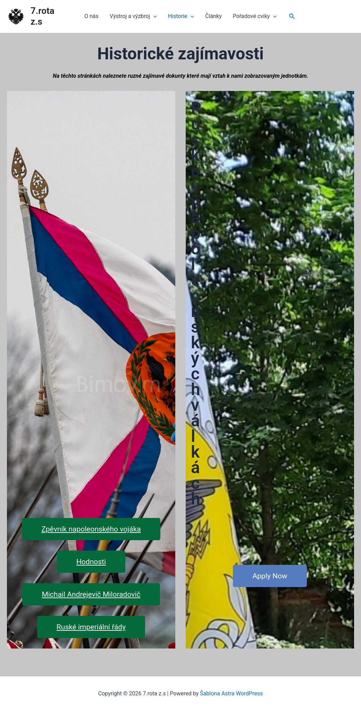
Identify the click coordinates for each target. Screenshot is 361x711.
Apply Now (269, 576)
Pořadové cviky (255, 16)
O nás (91, 16)
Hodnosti (91, 562)
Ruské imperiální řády (91, 627)
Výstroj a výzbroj (133, 16)
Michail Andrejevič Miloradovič (91, 594)
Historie (181, 16)
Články (213, 16)
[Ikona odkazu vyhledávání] (292, 16)
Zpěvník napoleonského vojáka (91, 529)
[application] (153, 16)
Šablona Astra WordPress (231, 693)
